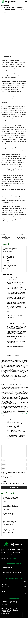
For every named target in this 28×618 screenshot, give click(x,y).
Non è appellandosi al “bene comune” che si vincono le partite (9, 523)
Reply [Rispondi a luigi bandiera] (8, 350)
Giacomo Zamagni (12, 558)
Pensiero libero (5, 5)
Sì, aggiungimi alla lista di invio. (9, 477)
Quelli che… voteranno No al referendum (11, 266)
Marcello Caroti (12, 278)
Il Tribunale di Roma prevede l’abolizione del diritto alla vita (9, 602)
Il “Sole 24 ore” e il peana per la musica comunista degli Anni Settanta (10, 531)
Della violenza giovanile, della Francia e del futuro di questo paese (10, 250)
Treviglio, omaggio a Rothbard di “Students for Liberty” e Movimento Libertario (10, 258)
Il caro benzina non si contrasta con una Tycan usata (10, 507)
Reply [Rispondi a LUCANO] (9, 318)
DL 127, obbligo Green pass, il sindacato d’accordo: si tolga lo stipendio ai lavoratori (9, 610)
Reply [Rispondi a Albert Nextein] (8, 438)
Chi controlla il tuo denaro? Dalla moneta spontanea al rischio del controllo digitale (13, 572)
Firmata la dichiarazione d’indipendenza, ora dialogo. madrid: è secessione (21, 238)
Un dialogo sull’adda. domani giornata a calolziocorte (6, 237)
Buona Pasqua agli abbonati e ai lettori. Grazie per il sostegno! (9, 515)
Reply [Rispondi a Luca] (2, 415)
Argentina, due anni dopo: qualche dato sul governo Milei (11, 499)
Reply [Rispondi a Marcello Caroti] (8, 311)
